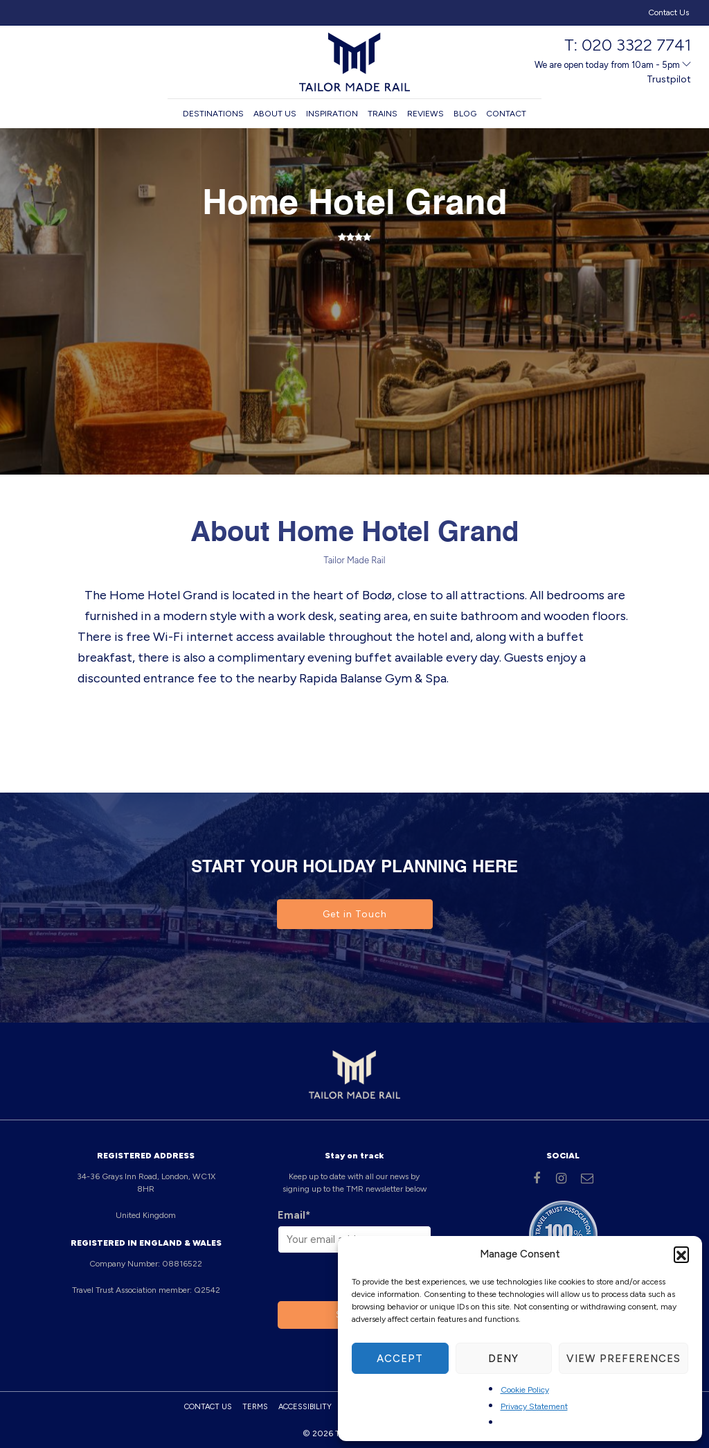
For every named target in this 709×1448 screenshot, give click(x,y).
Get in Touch (355, 914)
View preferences (623, 1358)
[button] (681, 1254)
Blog (465, 113)
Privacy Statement (534, 1406)
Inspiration (332, 113)
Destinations (213, 113)
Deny (503, 1358)
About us (274, 113)
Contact (506, 113)
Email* (294, 1215)
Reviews (425, 113)
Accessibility (305, 1406)
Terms (255, 1406)
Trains (382, 113)
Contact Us (668, 12)
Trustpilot (669, 79)
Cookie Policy (525, 1390)
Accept (400, 1358)
